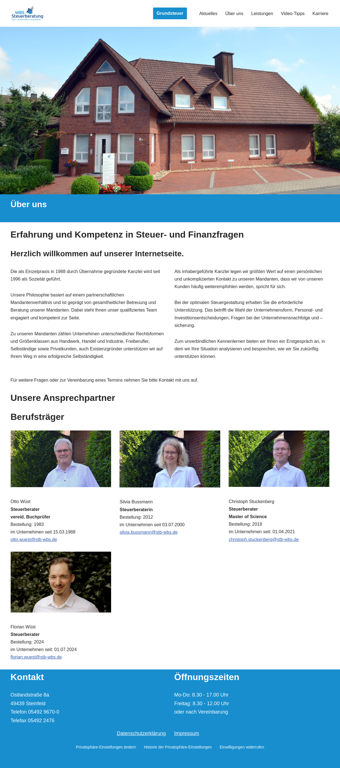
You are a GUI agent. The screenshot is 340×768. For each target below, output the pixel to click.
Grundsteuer (169, 13)
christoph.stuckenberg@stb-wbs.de (264, 539)
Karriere (321, 13)
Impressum (186, 733)
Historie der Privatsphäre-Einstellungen (178, 747)
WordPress (64, 761)
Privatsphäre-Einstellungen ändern (106, 747)
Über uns (234, 13)
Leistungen (262, 13)
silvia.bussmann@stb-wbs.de (148, 532)
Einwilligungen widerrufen (242, 747)
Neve (15, 761)
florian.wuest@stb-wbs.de (36, 657)
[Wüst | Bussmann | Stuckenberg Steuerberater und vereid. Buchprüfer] (27, 13)
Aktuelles (208, 13)
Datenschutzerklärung (141, 733)
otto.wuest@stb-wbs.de (34, 539)
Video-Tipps (293, 13)
